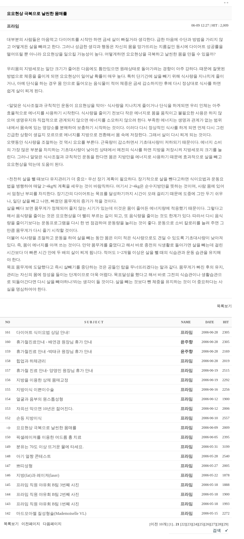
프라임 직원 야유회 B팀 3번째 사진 (47, 485)
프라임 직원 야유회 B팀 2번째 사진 (47, 494)
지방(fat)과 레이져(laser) (37, 475)
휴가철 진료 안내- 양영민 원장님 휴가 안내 (54, 370)
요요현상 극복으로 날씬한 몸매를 (46, 427)
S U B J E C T (93, 322)
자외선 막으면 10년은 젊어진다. (44, 408)
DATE (209, 322)
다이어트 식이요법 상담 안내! (43, 332)
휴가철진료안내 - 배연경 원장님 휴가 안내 (54, 342)
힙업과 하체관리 (31, 361)
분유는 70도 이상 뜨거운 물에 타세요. (50, 446)
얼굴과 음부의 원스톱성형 (39, 399)
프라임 (186, 332)
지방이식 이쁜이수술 (35, 389)
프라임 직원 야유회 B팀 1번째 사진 (47, 504)
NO (7, 322)
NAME (186, 322)
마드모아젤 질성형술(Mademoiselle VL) (51, 513)
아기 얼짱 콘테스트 (33, 456)
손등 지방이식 (29, 418)
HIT (226, 322)
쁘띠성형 (24, 465)
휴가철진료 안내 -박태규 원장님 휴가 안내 (54, 351)
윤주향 (186, 342)
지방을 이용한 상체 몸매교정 (42, 380)
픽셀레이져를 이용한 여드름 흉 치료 (49, 437)
